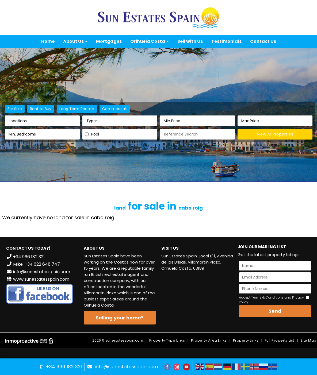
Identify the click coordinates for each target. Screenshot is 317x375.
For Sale (14, 108)
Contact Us (263, 41)
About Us (75, 41)
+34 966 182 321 (64, 367)
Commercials (115, 108)
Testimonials (226, 41)
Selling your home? (120, 317)
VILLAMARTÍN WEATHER (197, 295)
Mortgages (109, 41)
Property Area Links (209, 340)
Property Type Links (167, 340)
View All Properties (275, 134)
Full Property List (279, 340)
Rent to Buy (40, 108)
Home (48, 41)
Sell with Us (190, 41)
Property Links (246, 340)
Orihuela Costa (149, 41)
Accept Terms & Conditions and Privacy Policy (271, 299)
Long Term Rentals (76, 108)
